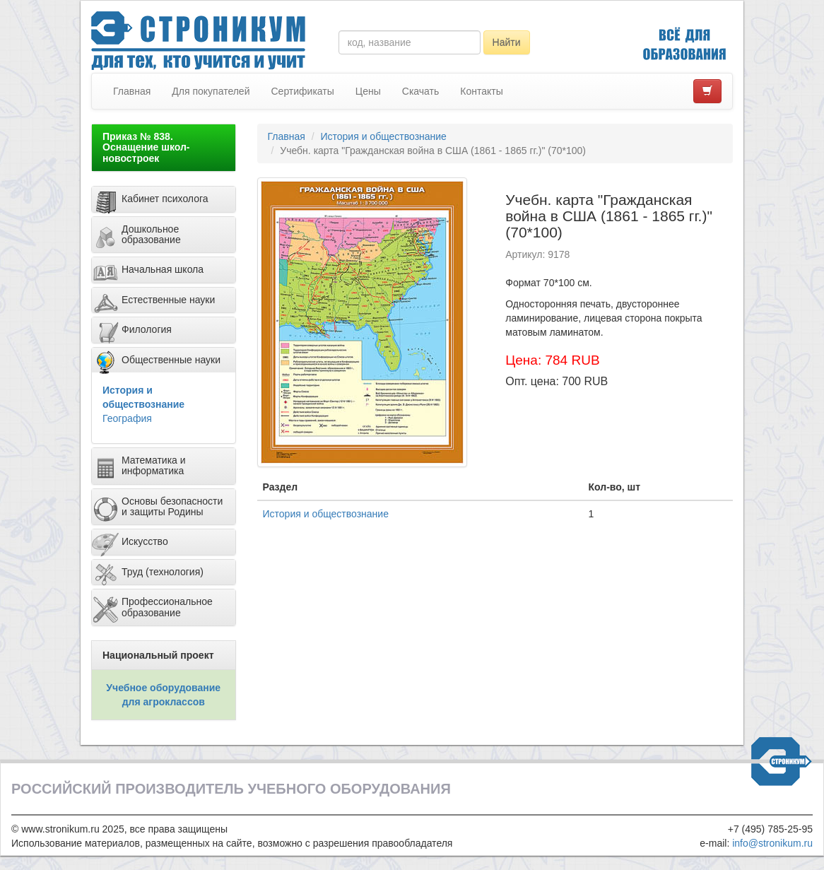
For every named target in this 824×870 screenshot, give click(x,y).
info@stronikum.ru (772, 843)
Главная (132, 91)
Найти (507, 42)
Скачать (421, 91)
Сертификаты (302, 91)
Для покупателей (210, 91)
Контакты (481, 91)
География (127, 418)
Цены (368, 91)
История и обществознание (383, 136)
